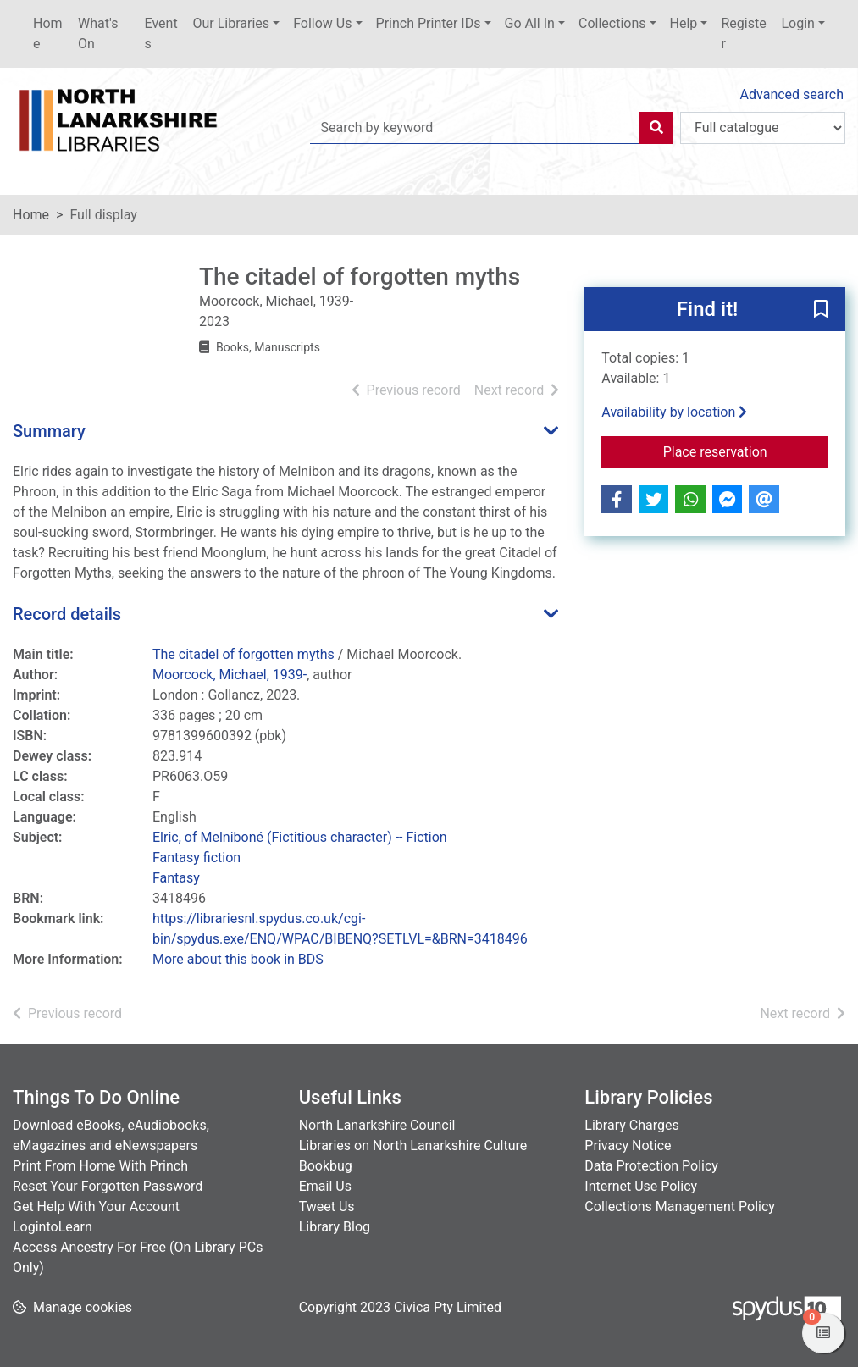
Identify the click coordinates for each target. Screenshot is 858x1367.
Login (797, 23)
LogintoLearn (52, 1227)
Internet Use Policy (640, 1186)
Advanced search (792, 94)
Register (743, 33)
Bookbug (325, 1166)
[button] (820, 310)
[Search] (656, 128)
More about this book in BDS (238, 959)
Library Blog (334, 1227)
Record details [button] (67, 614)
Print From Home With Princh (100, 1166)
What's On (98, 33)
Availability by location (674, 412)
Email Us (325, 1186)
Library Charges (631, 1125)
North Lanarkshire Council (377, 1125)
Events (161, 33)
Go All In (530, 23)
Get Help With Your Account (96, 1206)
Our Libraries (231, 23)
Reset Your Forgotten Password (107, 1186)
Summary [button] (49, 431)
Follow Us (322, 23)
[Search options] (762, 128)
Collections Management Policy (679, 1206)
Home (48, 33)
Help (684, 23)
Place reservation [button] (745, 450)
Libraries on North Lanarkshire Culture (413, 1145)
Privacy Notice (627, 1145)
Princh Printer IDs (428, 23)
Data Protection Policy (651, 1166)
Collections (612, 23)
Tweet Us (327, 1206)
